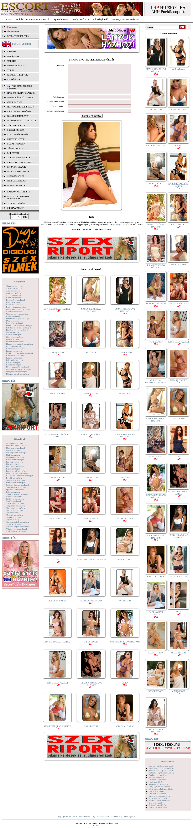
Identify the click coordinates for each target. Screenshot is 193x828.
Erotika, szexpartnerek (123, 19)
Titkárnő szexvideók (157, 805)
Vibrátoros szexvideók (158, 807)
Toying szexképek (14, 519)
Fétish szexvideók (156, 777)
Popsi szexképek (13, 469)
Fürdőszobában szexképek (17, 330)
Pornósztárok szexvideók (159, 800)
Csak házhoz (14, 102)
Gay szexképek (12, 332)
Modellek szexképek (15, 443)
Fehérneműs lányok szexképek (19, 325)
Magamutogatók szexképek (17, 367)
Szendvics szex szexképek (17, 494)
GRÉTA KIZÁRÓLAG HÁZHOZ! (125, 648)
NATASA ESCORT (125, 525)
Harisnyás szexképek (15, 341)
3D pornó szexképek (14, 286)
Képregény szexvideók (158, 784)
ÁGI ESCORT (125, 606)
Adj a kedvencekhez (100, 816)
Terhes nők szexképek (15, 508)
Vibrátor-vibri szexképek (16, 529)
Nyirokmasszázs (17, 181)
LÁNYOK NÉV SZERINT (18, 192)
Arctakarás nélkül (18, 157)
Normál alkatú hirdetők (22, 120)
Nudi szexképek (13, 455)
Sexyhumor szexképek (15, 482)
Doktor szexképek (14, 321)
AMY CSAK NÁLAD (124, 732)
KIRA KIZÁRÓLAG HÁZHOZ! (57, 733)
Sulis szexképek (13, 492)
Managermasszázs (18, 171)
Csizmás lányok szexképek (17, 314)
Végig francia (15, 148)
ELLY (178, 612)
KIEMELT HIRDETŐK (17, 75)
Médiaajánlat (129, 816)
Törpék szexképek (14, 517)
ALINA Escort (125, 399)
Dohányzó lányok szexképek (18, 318)
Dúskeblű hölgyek (18, 116)
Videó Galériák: (168, 761)
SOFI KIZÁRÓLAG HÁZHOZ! (57, 315)
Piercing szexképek (14, 462)
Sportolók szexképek (15, 489)
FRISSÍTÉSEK (13, 79)
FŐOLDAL (12, 27)
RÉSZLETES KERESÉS (18, 36)
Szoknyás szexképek (15, 499)
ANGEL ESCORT (57, 399)
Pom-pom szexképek (15, 466)
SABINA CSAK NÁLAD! (91, 607)
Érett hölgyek (16, 139)
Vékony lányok (16, 125)
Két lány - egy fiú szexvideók (161, 773)
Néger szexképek (13, 450)
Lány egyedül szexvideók (159, 786)
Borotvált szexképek (14, 304)
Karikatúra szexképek (15, 348)
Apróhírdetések (61, 19)
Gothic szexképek (13, 334)
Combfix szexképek (14, 311)
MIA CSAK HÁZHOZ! (156, 304)
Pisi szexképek (12, 464)
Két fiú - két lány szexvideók (161, 770)
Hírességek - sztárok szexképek (19, 344)
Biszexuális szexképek (15, 300)
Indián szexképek (13, 346)
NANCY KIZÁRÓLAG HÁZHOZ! (91, 315)
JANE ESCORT (91, 484)
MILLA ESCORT (91, 648)
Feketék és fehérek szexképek (18, 328)
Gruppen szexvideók (157, 779)
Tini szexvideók (155, 803)
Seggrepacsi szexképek (16, 480)
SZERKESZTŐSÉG (16, 203)
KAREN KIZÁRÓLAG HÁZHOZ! (125, 442)
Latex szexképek (13, 362)
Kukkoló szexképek (14, 358)
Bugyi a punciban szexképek (18, 309)
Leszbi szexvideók (156, 791)
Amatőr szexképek (14, 288)
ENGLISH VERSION (21, 44)
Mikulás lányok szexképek (17, 374)
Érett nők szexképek (14, 323)
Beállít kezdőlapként (82, 816)
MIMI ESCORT (91, 400)
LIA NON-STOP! (57, 484)
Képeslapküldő (100, 19)
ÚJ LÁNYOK (13, 56)
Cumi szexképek (13, 316)
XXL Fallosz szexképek (16, 531)
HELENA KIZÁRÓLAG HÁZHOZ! (91, 690)
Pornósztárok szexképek (16, 471)
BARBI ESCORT (125, 565)
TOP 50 (10, 70)
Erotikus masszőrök (19, 111)
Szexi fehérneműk (17, 134)
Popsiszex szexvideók (158, 798)
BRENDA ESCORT (57, 524)
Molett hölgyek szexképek (17, 445)
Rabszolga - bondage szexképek (19, 475)
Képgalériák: (20, 281)
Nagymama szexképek (15, 448)
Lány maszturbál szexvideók (161, 789)
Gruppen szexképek (14, 337)
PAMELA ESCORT (91, 525)
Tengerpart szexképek (15, 506)
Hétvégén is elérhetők (20, 107)
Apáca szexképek (13, 293)
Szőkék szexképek (14, 496)
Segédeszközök (16, 130)
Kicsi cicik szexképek (15, 355)
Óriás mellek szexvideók (159, 796)
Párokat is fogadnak (19, 162)
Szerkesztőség (116, 816)
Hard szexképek (13, 339)
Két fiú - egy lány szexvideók (161, 768)
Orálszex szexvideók (157, 793)
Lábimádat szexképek (15, 360)
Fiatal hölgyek (16, 144)
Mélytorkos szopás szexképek (18, 369)
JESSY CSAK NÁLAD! (57, 689)
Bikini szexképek (13, 297)
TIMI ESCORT (124, 484)
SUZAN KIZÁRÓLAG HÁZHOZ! (125, 316)
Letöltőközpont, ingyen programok (32, 19)
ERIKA (125, 689)
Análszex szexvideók (158, 775)
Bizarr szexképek (13, 302)
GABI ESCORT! (91, 358)
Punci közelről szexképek (17, 473)
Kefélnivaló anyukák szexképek (19, 353)
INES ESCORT (57, 359)
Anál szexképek (13, 291)
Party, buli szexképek (15, 459)
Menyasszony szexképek (16, 371)
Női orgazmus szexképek (16, 452)
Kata (57, 566)
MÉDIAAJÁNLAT (15, 208)
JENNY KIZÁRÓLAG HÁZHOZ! (91, 565)
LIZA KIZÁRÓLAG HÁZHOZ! (57, 647)
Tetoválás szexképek (15, 510)
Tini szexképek (12, 512)
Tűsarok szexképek (14, 524)
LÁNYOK (11, 51)
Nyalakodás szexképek (16, 457)
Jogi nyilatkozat (64, 816)
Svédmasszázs (15, 176)
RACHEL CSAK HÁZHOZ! (91, 441)
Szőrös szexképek (13, 501)
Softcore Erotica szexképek (17, 485)
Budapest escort (17, 185)
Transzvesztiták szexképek (17, 522)
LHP (8, 19)
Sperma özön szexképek (16, 487)
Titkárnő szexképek (14, 515)
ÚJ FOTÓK (12, 61)
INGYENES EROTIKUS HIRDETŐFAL (18, 197)
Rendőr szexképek (14, 478)
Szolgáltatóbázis (81, 19)
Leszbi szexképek (13, 365)
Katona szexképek (14, 351)
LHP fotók (13, 153)
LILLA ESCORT (125, 359)
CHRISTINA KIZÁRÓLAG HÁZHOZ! (57, 441)
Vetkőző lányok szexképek (17, 526)
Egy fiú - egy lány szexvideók (161, 766)
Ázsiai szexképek (13, 295)
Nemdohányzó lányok (20, 97)
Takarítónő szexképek (15, 503)
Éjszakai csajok (16, 167)
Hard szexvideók (156, 782)
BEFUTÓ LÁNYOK (16, 65)
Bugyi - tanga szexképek (16, 307)
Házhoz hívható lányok (21, 93)
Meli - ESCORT (91, 732)
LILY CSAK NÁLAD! (57, 606)
